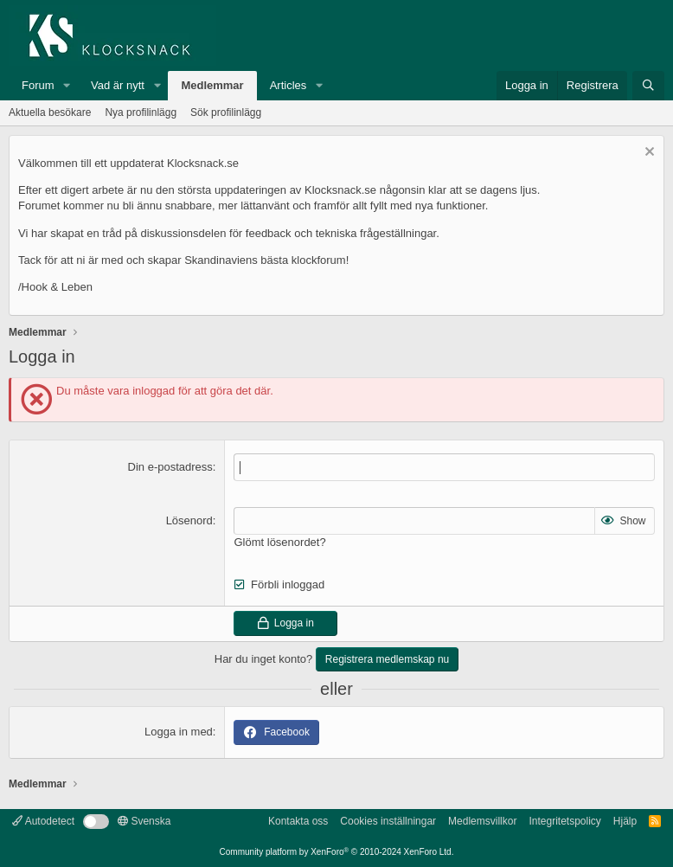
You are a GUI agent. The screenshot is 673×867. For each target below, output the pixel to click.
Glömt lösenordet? (279, 542)
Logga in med (178, 731)
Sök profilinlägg (225, 112)
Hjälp (625, 821)
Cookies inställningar (388, 821)
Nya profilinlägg (140, 112)
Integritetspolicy (564, 821)
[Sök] (648, 85)
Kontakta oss (298, 821)
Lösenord (189, 520)
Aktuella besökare (50, 112)
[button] (66, 85)
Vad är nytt (117, 85)
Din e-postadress (170, 466)
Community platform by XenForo (337, 852)
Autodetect (43, 821)
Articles (288, 85)
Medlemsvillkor (482, 821)
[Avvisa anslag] (647, 153)
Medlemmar (212, 85)
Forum (38, 85)
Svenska (144, 821)
